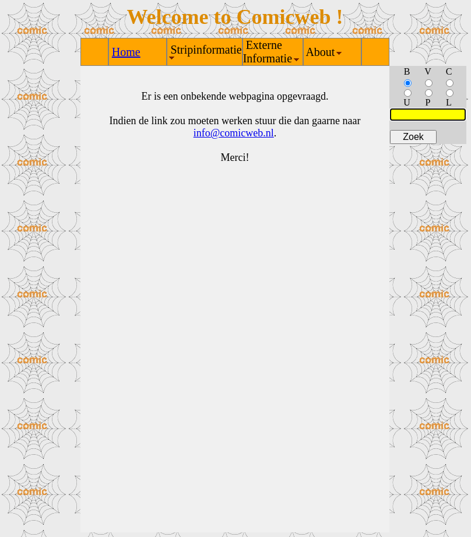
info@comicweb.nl (234, 133)
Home (126, 51)
